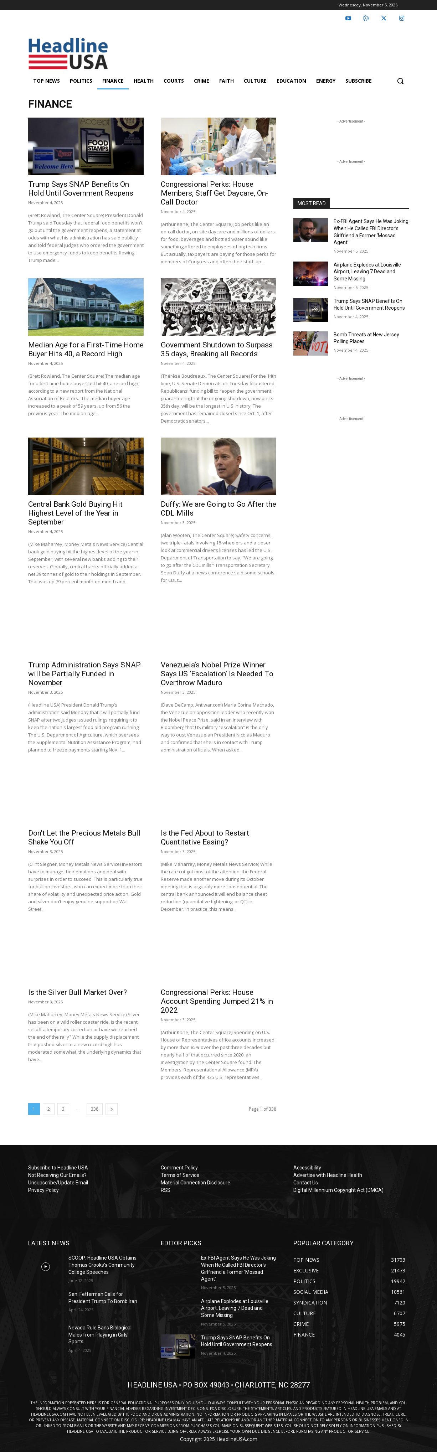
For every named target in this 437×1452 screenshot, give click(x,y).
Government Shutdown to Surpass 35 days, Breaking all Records (217, 349)
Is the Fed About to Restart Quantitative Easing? (205, 837)
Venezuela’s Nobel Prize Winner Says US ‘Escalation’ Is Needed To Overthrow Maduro (217, 674)
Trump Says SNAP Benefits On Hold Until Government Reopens (80, 188)
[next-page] (112, 1109)
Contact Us (305, 1182)
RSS (165, 1190)
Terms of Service (180, 1175)
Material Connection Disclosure (195, 1182)
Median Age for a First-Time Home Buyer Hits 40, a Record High (86, 349)
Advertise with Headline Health (327, 1175)
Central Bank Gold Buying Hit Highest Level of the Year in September (75, 513)
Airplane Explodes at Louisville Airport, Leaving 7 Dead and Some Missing (367, 271)
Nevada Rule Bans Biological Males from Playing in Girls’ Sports (100, 1334)
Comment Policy (179, 1168)
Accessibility (307, 1168)
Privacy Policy (43, 1190)
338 (94, 1109)
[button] (400, 80)
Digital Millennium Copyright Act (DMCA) (338, 1190)
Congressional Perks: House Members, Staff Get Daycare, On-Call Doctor (214, 193)
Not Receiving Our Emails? (57, 1175)
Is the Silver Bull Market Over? (77, 992)
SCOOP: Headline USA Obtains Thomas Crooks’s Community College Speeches (102, 1265)
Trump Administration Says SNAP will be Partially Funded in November (84, 674)
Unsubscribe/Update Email (58, 1182)
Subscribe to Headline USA (58, 1168)
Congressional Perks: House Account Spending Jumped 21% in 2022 (217, 1001)
